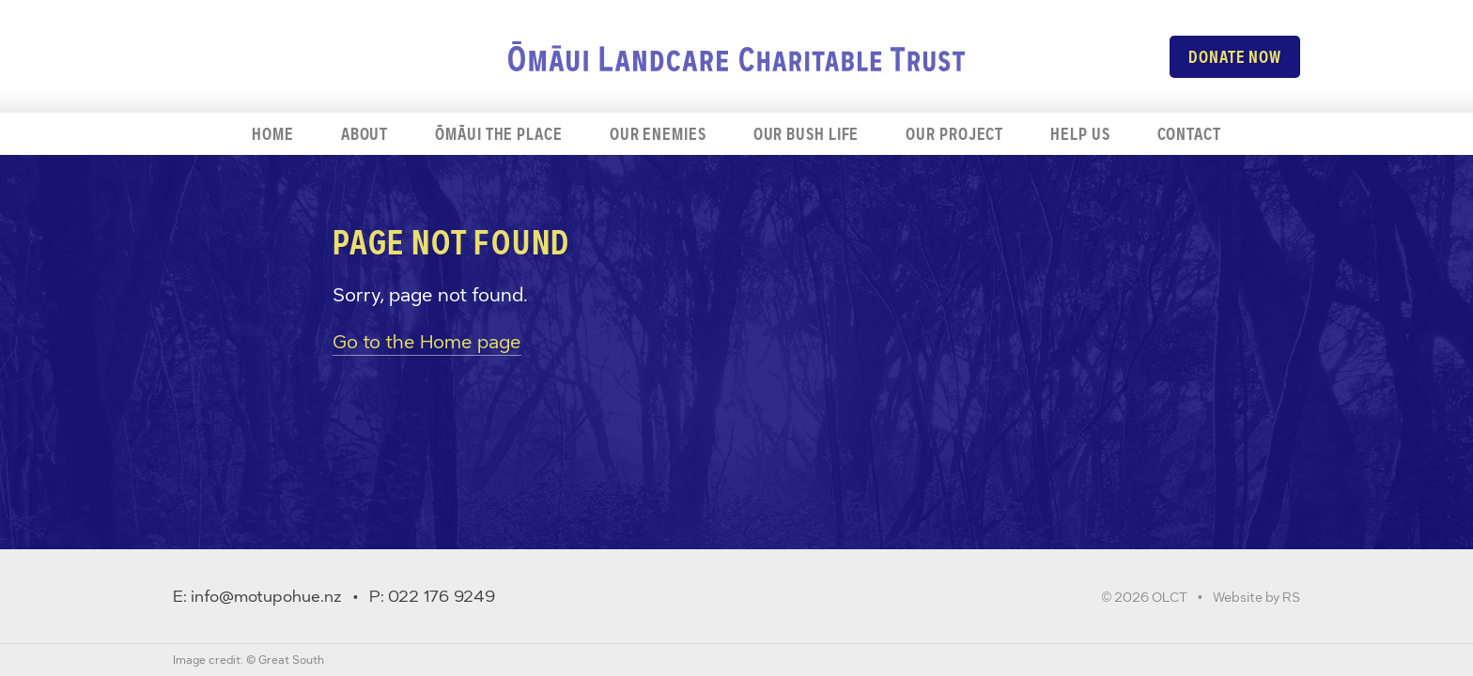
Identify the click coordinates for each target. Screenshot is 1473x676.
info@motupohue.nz (266, 596)
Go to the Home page (427, 341)
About (365, 134)
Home (273, 134)
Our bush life (806, 134)
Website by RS (1256, 598)
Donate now (1234, 57)
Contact (1189, 134)
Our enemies (658, 134)
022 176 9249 (441, 596)
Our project (954, 134)
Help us (1079, 134)
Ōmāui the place (499, 134)
